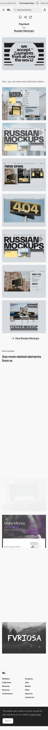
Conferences (7, 693)
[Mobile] (24, 103)
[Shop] (24, 174)
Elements (6, 686)
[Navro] (24, 531)
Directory (6, 690)
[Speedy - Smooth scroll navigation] (24, 567)
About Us (29, 693)
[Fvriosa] (24, 638)
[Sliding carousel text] (24, 602)
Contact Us (29, 697)
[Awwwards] (9, 10)
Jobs (27, 682)
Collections (6, 682)
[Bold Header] (24, 245)
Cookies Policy (35, 715)
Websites (6, 679)
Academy (29, 679)
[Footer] (24, 316)
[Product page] (24, 281)
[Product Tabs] (24, 384)
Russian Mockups (24, 31)
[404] (24, 210)
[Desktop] (24, 139)
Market (28, 686)
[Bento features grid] (24, 457)
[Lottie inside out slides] (24, 421)
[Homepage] (24, 494)
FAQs (27, 690)
